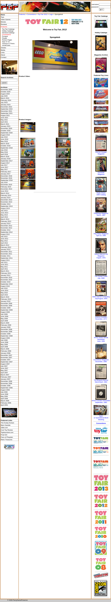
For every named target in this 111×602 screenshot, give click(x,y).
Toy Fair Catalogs (8, 29)
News (3, 15)
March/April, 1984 (101, 382)
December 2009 (6, 303)
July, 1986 (101, 278)
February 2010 (6, 299)
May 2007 (4, 370)
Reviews (4, 24)
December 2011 (6, 251)
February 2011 (6, 273)
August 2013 (5, 208)
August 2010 (5, 286)
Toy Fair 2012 (42, 14)
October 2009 (5, 308)
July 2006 (4, 392)
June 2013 (4, 213)
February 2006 (6, 403)
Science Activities (101, 317)
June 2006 (4, 394)
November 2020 (6, 128)
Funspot (5, 36)
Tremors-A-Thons (8, 43)
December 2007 (6, 355)
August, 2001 (101, 258)
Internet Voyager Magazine (101, 153)
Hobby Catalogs (7, 31)
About (3, 55)
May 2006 (4, 396)
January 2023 (5, 105)
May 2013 (4, 215)
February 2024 (6, 100)
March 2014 (5, 193)
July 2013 (4, 210)
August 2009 (5, 312)
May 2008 (4, 344)
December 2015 (6, 184)
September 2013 (7, 206)
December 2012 (6, 226)
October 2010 (5, 282)
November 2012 (6, 228)
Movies (3, 22)
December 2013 (6, 200)
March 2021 (5, 124)
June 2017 (4, 167)
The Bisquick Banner (101, 380)
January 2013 (5, 223)
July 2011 (4, 262)
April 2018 (4, 154)
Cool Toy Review (7, 430)
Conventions (31, 14)
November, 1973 (101, 319)
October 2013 (5, 204)
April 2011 (4, 269)
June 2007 (4, 368)
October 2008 (5, 334)
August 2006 (5, 390)
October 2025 (5, 92)
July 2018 (4, 150)
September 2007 (7, 362)
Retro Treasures (6, 440)
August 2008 (5, 338)
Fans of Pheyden (7, 437)
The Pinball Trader (101, 276)
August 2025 (5, 94)
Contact (3, 57)
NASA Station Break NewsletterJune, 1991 (101, 339)
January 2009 (5, 327)
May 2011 (4, 267)
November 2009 (6, 306)
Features (22, 14)
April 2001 (4, 405)
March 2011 (5, 271)
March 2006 (5, 401)
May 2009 (4, 318)
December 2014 (6, 189)
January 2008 (5, 353)
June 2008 (4, 342)
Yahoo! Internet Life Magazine (101, 255)
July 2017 (4, 165)
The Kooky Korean (7, 423)
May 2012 (4, 241)
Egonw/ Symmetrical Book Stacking (101, 417)
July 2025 (4, 96)
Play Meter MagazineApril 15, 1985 (101, 234)
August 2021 (5, 115)
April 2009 (4, 321)
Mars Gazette (5, 425)
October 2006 (5, 385)
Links (3, 52)
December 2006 (6, 381)
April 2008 (4, 347)
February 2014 (6, 195)
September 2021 (7, 113)
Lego (51, 14)
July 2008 (4, 340)
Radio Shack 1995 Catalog (101, 194)
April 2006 (4, 398)
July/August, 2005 (101, 298)
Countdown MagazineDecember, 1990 (101, 360)
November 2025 (6, 89)
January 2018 (5, 159)
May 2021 (4, 120)
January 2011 (5, 275)
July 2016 (4, 182)
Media (3, 50)
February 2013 (6, 221)
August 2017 (5, 163)
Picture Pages (7, 40)
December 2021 (6, 111)
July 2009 (4, 314)
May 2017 (4, 169)
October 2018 (5, 146)
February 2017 (6, 172)
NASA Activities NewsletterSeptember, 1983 (101, 401)
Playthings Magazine (101, 213)
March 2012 (5, 245)
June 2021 (4, 118)
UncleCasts (6, 45)
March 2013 (5, 219)
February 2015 (6, 187)
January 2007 (5, 379)
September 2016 (7, 180)
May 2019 (4, 141)
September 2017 (7, 161)
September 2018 (7, 148)
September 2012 (7, 232)
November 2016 (6, 178)
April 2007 (4, 373)
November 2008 (6, 331)
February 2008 (6, 351)
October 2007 (5, 360)
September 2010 (7, 284)
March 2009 (5, 323)
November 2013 (6, 202)
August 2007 (5, 364)
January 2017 (5, 174)
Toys (2, 17)
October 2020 (5, 130)
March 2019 (5, 143)
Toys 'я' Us (6, 42)
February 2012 (6, 247)
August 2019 (5, 135)
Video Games (6, 19)
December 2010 (6, 277)
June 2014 (4, 191)
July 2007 (4, 366)
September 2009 (7, 310)
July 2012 (4, 236)
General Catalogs (8, 33)
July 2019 (4, 137)
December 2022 (6, 107)
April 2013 (4, 217)
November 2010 (6, 280)
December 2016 (6, 176)
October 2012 (5, 230)
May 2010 (4, 293)
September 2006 (7, 388)
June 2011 (4, 264)
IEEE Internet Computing (101, 297)
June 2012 (4, 239)
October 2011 (5, 256)
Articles (3, 48)
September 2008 (7, 336)
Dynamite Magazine (101, 173)
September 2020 (7, 133)
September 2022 (7, 109)
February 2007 (6, 377)
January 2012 (5, 249)
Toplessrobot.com (7, 432)
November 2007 (6, 357)
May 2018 (4, 152)
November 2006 (6, 383)
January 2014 (5, 197)
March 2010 (5, 297)
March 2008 (5, 349)
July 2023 (4, 102)
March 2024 (5, 98)
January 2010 (5, 301)
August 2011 (5, 260)
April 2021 (4, 122)
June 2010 (4, 290)
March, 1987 (101, 215)
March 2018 (5, 156)
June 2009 (4, 316)
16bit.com (4, 428)
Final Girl (4, 435)
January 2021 (5, 126)
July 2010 (4, 288)
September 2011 (7, 258)
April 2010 (4, 295)
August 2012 (5, 234)
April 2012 (4, 243)
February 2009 (6, 325)
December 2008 (6, 329)
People (4, 38)
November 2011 (6, 254)
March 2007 (5, 375)
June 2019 (4, 139)
